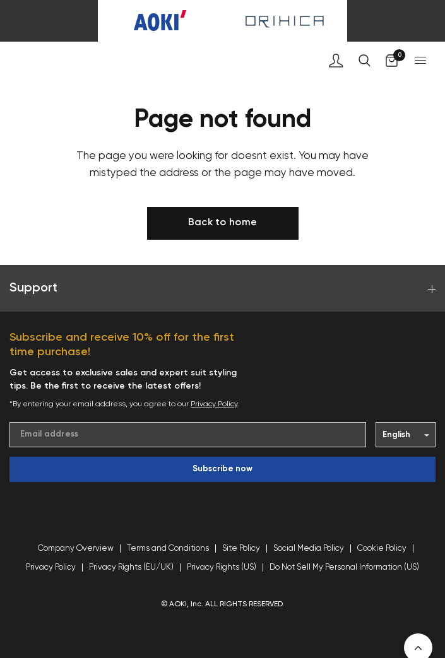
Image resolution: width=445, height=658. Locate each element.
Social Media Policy (308, 548)
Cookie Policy (381, 548)
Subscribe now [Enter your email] (222, 469)
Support (222, 288)
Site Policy (241, 548)
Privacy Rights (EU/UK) (131, 567)
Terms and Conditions (168, 548)
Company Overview (76, 548)
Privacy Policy (214, 404)
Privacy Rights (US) (221, 567)
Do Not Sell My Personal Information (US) (344, 567)
